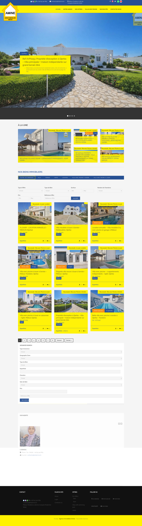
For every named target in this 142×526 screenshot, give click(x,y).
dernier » (69, 490)
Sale (74, 498)
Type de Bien (48, 337)
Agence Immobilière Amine (67, 518)
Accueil (58, 9)
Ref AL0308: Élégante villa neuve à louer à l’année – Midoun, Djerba (85, 141)
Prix (19, 344)
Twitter (117, 498)
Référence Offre (49, 344)
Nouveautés (104, 9)
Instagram (106, 498)
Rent (74, 501)
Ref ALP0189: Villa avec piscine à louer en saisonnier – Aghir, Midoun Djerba (111, 141)
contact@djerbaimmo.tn (57, 1)
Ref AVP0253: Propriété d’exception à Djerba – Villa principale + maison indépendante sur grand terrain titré (44, 61)
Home (56, 496)
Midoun (22, 383)
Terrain (47, 177)
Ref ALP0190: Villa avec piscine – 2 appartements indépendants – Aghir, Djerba (44, 161)
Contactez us (58, 502)
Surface (73, 337)
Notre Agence (67, 9)
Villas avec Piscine (91, 9)
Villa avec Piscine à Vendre (80, 177)
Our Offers (75, 496)
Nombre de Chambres (104, 337)
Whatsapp (118, 1)
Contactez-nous (115, 9)
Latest (74, 510)
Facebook (95, 498)
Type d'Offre (21, 337)
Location (65, 177)
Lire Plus (24, 53)
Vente (56, 177)
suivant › (59, 490)
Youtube (105, 506)
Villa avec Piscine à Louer (102, 177)
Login (56, 499)
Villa (39, 177)
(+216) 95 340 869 (42, 1)
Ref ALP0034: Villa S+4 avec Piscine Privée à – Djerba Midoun (111, 160)
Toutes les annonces (26, 177)
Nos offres (79, 8)
